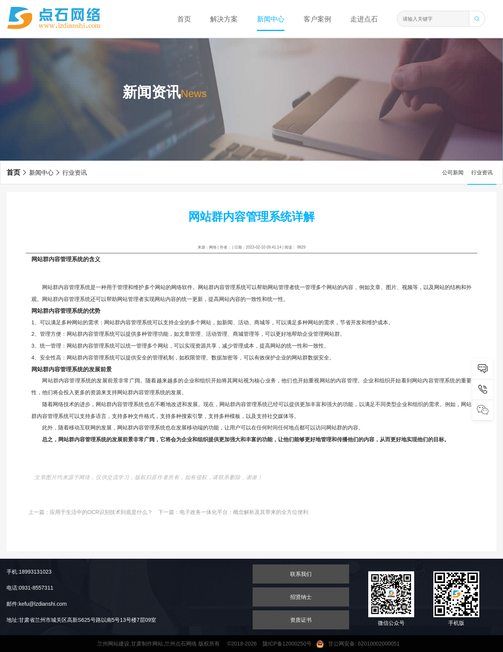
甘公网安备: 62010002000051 (361, 644)
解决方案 (224, 19)
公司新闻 (453, 172)
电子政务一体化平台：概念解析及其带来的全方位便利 (244, 512)
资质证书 (301, 620)
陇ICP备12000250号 (289, 644)
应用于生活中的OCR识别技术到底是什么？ (101, 512)
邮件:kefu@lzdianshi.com (37, 604)
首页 (184, 19)
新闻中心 (270, 19)
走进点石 (364, 19)
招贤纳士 (301, 597)
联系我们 (301, 574)
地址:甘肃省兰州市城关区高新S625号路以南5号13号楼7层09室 (81, 620)
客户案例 (317, 19)
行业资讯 (71, 172)
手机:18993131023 (29, 572)
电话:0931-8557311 (30, 588)
